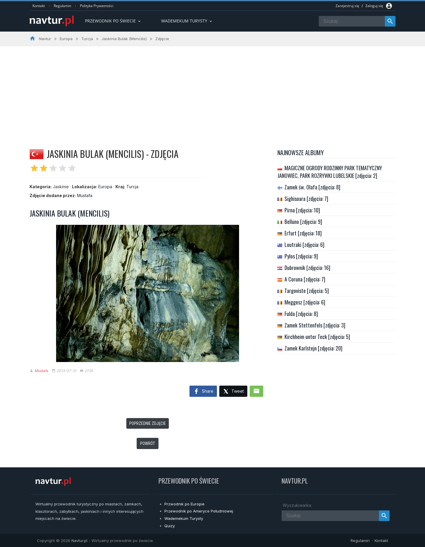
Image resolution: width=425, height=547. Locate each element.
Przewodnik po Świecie (113, 21)
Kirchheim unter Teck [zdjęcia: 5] (317, 336)
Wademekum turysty (187, 21)
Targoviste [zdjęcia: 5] (307, 290)
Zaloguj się (374, 5)
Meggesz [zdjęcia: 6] (305, 302)
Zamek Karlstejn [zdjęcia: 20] (313, 348)
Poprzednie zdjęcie (147, 423)
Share (203, 391)
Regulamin (62, 5)
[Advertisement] (212, 90)
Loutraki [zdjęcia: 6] (304, 244)
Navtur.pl (79, 540)
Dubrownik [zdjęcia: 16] (307, 267)
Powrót (147, 443)
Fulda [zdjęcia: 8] (301, 313)
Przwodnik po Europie (184, 504)
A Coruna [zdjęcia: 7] (305, 279)
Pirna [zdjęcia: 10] (302, 210)
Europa (105, 186)
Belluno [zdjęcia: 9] (303, 221)
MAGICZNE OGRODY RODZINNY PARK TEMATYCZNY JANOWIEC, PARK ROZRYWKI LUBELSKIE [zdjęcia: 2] (329, 171)
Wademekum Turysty (183, 518)
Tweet (233, 392)
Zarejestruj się (347, 5)
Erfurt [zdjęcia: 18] (303, 233)
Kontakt (38, 5)
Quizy (169, 525)
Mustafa (84, 195)
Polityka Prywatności (96, 5)
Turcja (132, 186)
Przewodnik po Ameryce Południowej (198, 511)
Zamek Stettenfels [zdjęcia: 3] (315, 325)
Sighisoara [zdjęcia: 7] (306, 198)
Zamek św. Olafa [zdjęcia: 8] (312, 187)
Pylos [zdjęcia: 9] (301, 256)
